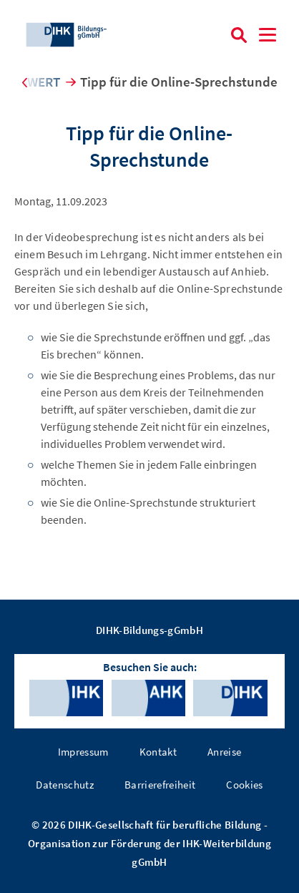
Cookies (244, 784)
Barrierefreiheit (159, 784)
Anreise (224, 751)
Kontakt (158, 751)
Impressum (83, 751)
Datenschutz (65, 784)
